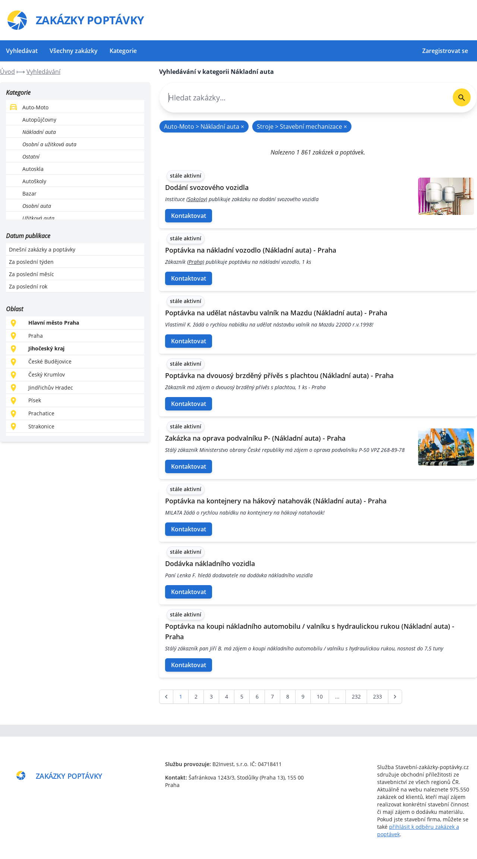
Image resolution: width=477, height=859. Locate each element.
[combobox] (303, 97)
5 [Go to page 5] (241, 696)
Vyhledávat (22, 51)
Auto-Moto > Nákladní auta (204, 126)
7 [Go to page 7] (272, 696)
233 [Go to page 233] (377, 696)
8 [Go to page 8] (287, 696)
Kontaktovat (188, 216)
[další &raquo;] (395, 697)
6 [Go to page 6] (257, 696)
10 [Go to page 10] (320, 696)
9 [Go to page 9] (302, 696)
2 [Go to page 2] (196, 696)
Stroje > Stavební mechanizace (302, 126)
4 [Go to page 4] (226, 696)
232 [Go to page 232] (356, 696)
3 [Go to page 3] (211, 696)
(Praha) (195, 261)
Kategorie (123, 51)
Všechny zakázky (74, 51)
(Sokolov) (196, 199)
